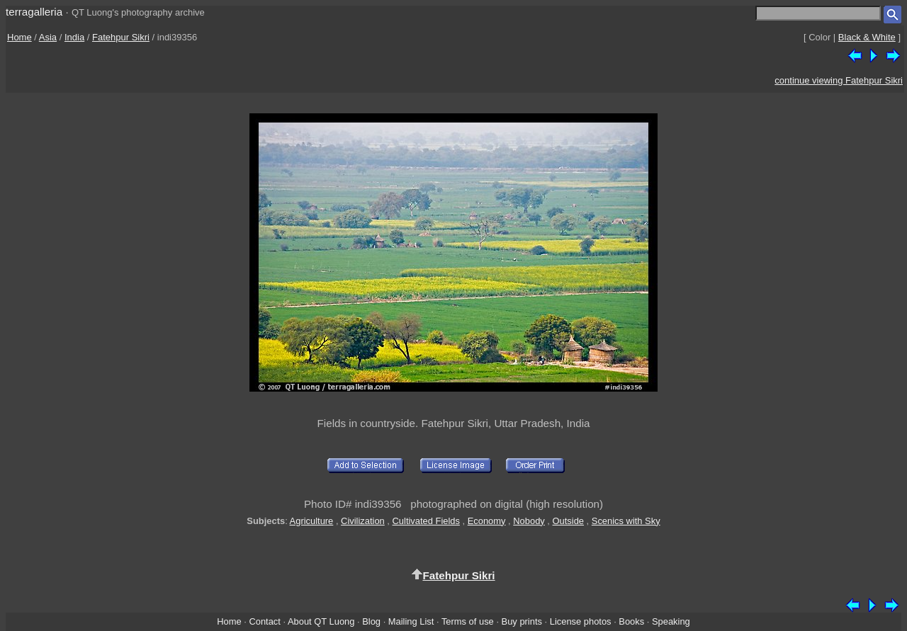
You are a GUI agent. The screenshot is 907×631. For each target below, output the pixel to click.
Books (631, 621)
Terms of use (467, 621)
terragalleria (34, 12)
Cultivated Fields (426, 521)
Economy (487, 521)
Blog (371, 621)
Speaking (671, 621)
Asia (48, 37)
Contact (264, 621)
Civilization (363, 521)
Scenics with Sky (626, 521)
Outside (568, 521)
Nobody (529, 521)
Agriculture (312, 521)
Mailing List (411, 621)
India (74, 37)
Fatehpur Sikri (121, 37)
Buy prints (522, 621)
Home (19, 37)
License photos (581, 621)
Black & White (867, 37)
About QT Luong (321, 621)
